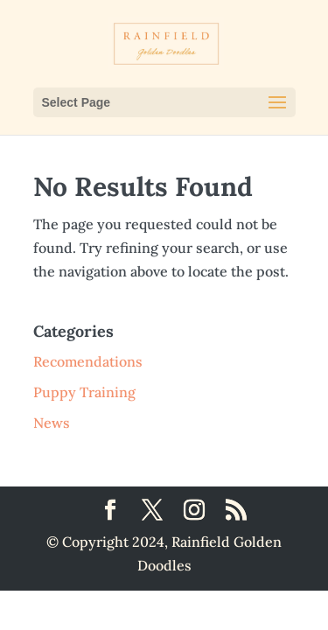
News (51, 422)
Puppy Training (84, 392)
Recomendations (88, 361)
